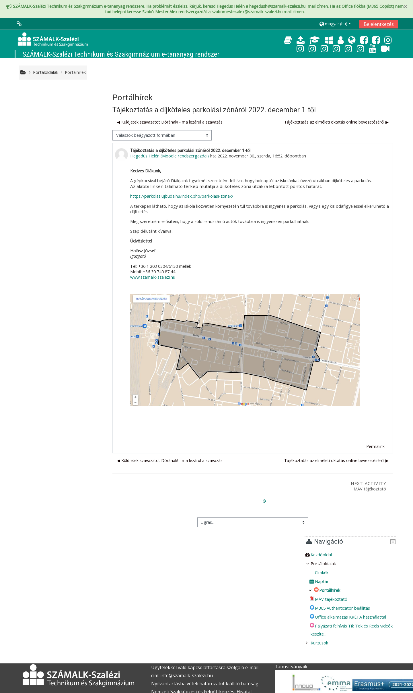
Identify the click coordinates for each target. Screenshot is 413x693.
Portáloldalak (45, 72)
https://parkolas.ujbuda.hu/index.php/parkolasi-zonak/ (185, 196)
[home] (53, 39)
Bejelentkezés (379, 24)
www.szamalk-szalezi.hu (156, 277)
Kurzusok (36, 196)
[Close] (405, 6)
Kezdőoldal (37, 108)
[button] (337, 23)
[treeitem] (63, 108)
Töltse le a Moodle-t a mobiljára (305, 682)
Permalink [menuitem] (375, 446)
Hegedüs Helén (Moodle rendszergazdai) (173, 156)
